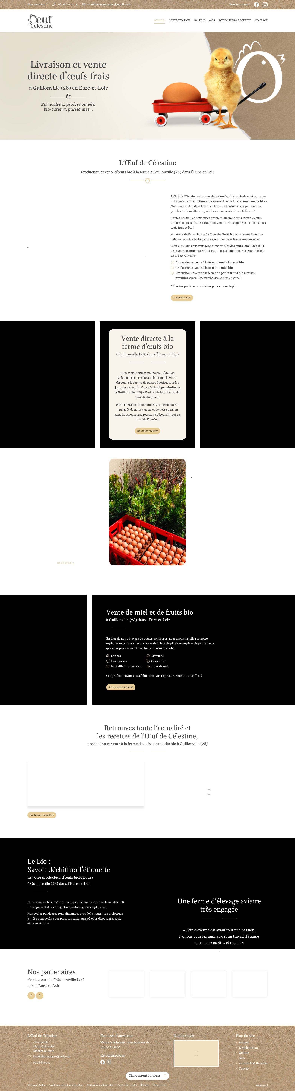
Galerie (199, 20)
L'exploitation (179, 20)
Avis (212, 20)
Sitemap (162, 1085)
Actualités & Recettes (235, 20)
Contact (261, 20)
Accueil (159, 20)
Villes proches (178, 1085)
